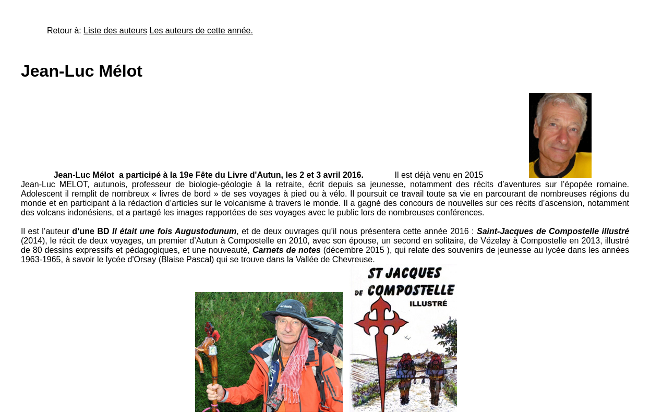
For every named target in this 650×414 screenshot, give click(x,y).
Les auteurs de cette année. (201, 30)
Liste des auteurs (115, 30)
